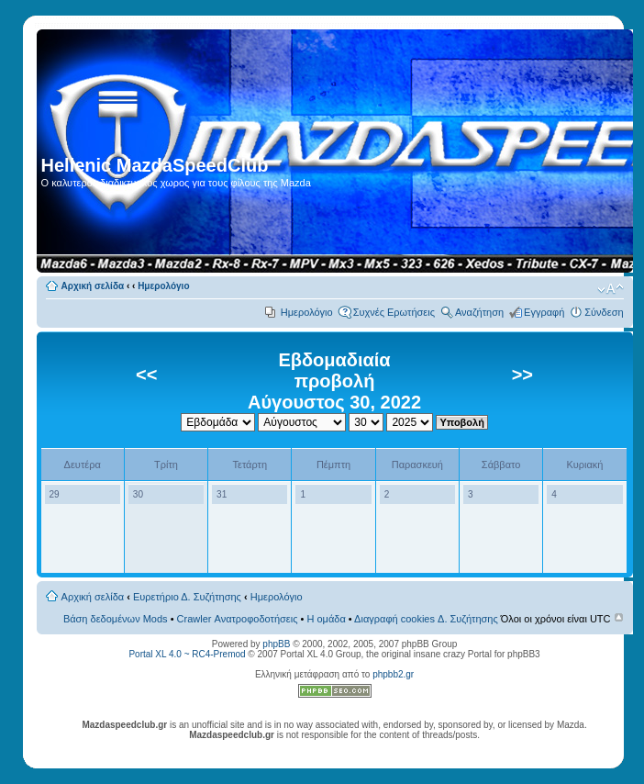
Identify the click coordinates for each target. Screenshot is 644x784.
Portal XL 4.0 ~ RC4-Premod (186, 654)
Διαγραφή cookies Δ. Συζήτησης (426, 618)
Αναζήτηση (479, 312)
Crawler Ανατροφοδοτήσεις (237, 618)
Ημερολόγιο (163, 286)
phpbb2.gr (393, 674)
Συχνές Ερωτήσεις (394, 312)
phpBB (276, 644)
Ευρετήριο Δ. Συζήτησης (187, 596)
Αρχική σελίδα (93, 286)
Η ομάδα (325, 618)
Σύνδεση (603, 312)
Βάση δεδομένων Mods (115, 618)
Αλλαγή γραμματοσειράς (610, 289)
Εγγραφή (544, 312)
